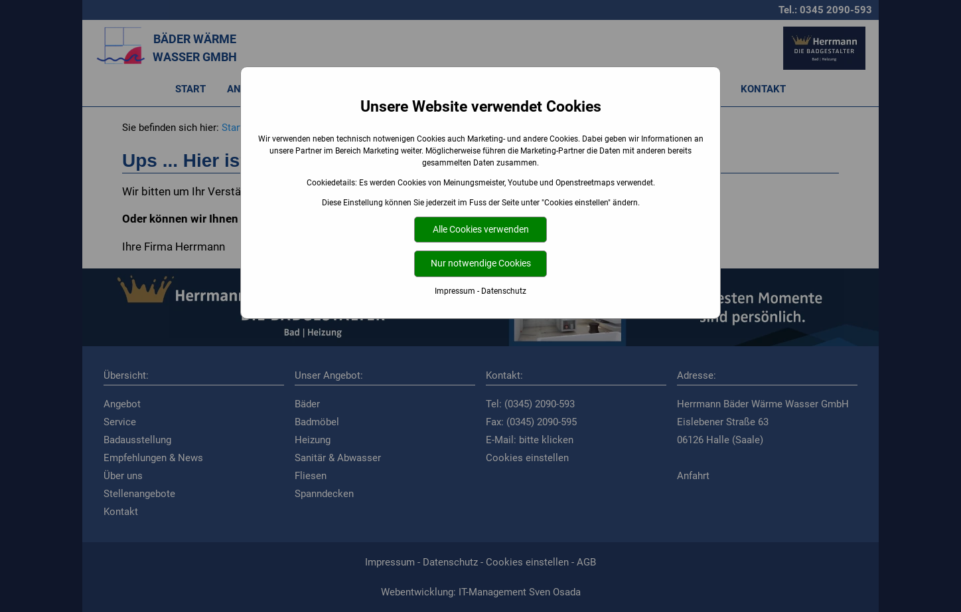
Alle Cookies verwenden (481, 229)
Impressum (455, 291)
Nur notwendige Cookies (481, 263)
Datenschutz (503, 291)
